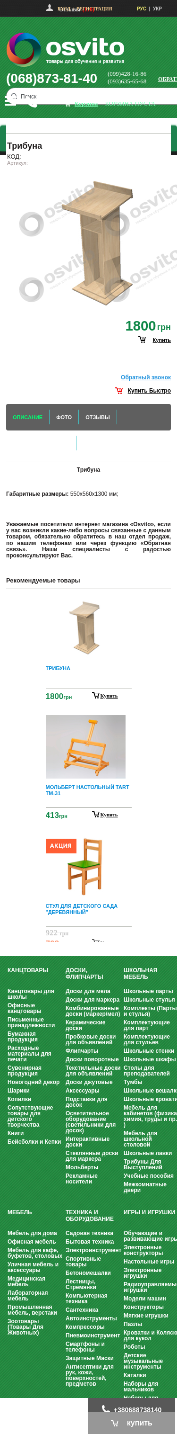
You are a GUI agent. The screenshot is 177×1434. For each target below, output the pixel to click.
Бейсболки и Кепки (34, 1141)
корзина (86, 103)
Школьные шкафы (150, 1059)
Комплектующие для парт (147, 1025)
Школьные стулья (149, 999)
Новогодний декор (33, 1082)
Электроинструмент (93, 1250)
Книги (16, 1133)
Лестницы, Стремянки (81, 1284)
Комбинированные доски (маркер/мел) (93, 1011)
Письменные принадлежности (31, 1022)
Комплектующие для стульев (147, 1039)
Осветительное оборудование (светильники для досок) (91, 1122)
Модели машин (145, 1298)
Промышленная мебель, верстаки (32, 1310)
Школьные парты (148, 991)
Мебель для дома (32, 1233)
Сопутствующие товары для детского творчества (30, 1116)
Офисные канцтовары (25, 1008)
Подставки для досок (87, 1102)
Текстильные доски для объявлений (93, 1071)
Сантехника (82, 1310)
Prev (87, 603)
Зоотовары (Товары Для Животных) (25, 1327)
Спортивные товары (83, 1261)
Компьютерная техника (87, 1298)
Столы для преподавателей (147, 1071)
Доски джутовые (89, 1082)
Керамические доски (85, 1025)
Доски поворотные (92, 1059)
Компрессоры (85, 1327)
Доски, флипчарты (84, 973)
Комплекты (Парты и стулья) (150, 1011)
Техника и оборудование (90, 1215)
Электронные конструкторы (143, 1250)
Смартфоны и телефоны (85, 1347)
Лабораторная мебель (28, 1296)
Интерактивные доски (88, 1142)
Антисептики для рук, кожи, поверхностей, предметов (90, 1375)
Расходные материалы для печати (29, 1054)
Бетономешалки (88, 1273)
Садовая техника (89, 1233)
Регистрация (94, 8)
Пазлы (133, 1324)
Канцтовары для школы (31, 994)
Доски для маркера (92, 999)
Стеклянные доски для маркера (92, 1156)
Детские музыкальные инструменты (143, 1361)
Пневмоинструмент (93, 1335)
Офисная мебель (32, 1241)
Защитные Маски (90, 1358)
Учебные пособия (149, 1176)
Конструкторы (144, 1307)
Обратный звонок (146, 377)
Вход (64, 8)
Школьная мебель (140, 973)
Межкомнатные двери (145, 1187)
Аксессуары (83, 1090)
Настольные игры (149, 1261)
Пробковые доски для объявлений (91, 1039)
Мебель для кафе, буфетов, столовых (35, 1253)
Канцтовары (28, 970)
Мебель (20, 1212)
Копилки (19, 1099)
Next (89, 934)
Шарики (19, 1090)
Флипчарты (82, 1051)
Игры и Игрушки (149, 1212)
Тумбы (133, 1082)
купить (162, 340)
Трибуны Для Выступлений (143, 1164)
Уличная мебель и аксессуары (33, 1267)
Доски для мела (88, 991)
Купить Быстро (149, 390)
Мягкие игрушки (146, 1315)
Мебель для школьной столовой (140, 1139)
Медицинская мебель (26, 1281)
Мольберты (82, 1167)
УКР (157, 8)
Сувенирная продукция (25, 1071)
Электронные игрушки (142, 1273)
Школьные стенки (149, 1051)
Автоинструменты (91, 1318)
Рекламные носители (82, 1179)
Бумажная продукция (23, 1037)
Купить (109, 696)
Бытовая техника (90, 1241)
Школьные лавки (148, 1153)
